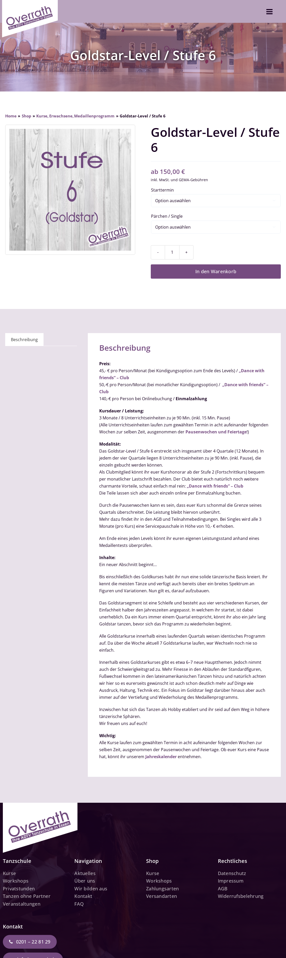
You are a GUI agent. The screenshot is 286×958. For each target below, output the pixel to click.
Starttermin (162, 190)
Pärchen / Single (167, 216)
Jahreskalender (161, 756)
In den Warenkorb (215, 271)
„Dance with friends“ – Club (215, 486)
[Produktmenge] (172, 252)
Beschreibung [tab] (24, 339)
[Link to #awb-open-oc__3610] (269, 11)
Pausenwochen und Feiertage (216, 432)
